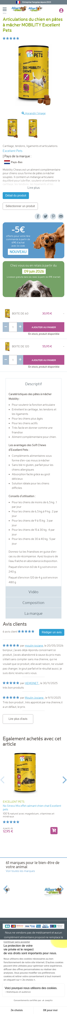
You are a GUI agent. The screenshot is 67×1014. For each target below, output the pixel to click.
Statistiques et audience (18, 992)
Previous (2, 779)
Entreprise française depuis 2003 (36, 2)
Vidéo (33, 591)
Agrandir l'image (34, 113)
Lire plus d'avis (18, 718)
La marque (33, 613)
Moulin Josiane (34, 697)
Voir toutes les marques (20, 871)
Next (65, 779)
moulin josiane (34, 645)
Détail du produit (15, 195)
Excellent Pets (12, 151)
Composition (33, 602)
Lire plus (34, 187)
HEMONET (32, 683)
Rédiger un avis (52, 632)
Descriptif (33, 383)
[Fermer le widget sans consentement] (17, 942)
